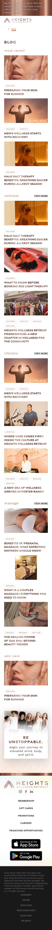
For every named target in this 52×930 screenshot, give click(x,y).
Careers (26, 822)
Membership (26, 800)
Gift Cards (26, 808)
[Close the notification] (48, 3)
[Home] (17, 20)
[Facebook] (26, 792)
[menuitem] (26, 894)
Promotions (26, 815)
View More (41, 195)
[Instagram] (20, 792)
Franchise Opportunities (26, 830)
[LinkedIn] (31, 792)
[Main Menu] (46, 20)
